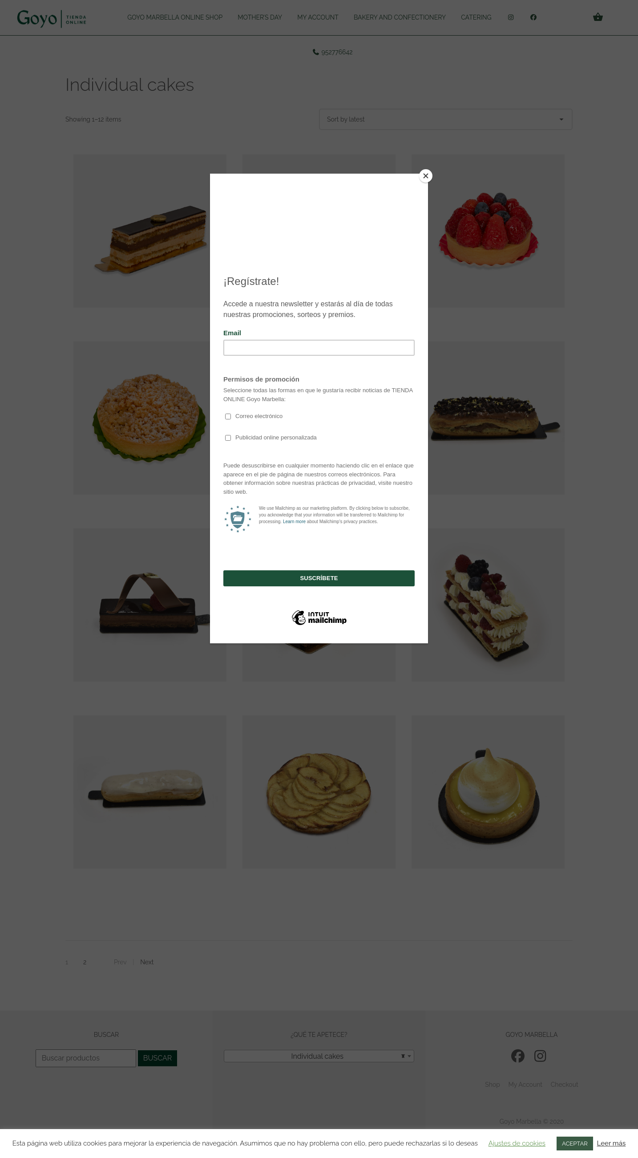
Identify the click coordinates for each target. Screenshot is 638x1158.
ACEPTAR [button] (575, 1143)
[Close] (425, 176)
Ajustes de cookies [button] (517, 1143)
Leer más (611, 1143)
